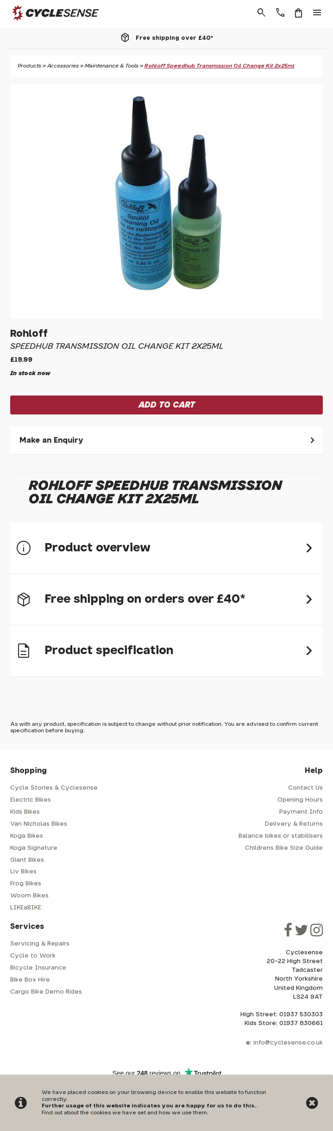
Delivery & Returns (294, 824)
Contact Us (305, 788)
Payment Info (301, 812)
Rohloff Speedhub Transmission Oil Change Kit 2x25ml (220, 65)
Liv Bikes (23, 872)
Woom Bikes (29, 896)
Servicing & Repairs (39, 944)
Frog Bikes (25, 884)
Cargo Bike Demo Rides (46, 992)
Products (29, 65)
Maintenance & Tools (111, 65)
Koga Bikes (26, 836)
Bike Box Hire (30, 980)
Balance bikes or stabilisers (281, 836)
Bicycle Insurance (38, 968)
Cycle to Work (33, 956)
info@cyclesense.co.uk (288, 1043)
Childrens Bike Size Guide (284, 848)
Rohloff (29, 334)
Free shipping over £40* (174, 38)
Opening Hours (300, 800)
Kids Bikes (25, 812)
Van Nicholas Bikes (38, 824)
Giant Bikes (27, 860)
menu (317, 13)
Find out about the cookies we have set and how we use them (124, 1112)
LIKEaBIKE (25, 908)
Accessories (63, 65)
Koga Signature (33, 848)
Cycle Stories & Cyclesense (54, 788)
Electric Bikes (30, 800)
